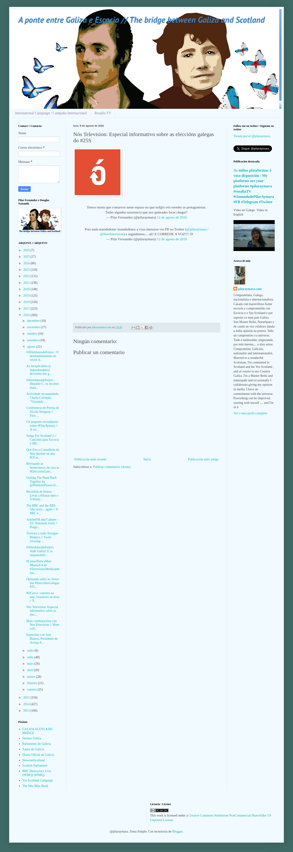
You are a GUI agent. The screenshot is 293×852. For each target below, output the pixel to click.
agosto (31, 346)
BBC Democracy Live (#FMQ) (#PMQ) (36, 773)
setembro (33, 340)
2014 (27, 704)
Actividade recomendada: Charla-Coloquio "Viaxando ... (42, 397)
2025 (27, 256)
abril (30, 670)
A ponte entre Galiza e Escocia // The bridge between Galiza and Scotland (141, 19)
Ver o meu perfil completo (250, 413)
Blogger (177, 831)
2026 (27, 250)
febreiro (32, 683)
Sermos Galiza (31, 738)
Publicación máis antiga (203, 459)
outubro (32, 333)
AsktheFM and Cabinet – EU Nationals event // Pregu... (42, 523)
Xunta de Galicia (33, 749)
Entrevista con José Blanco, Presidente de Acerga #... (42, 638)
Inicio (147, 459)
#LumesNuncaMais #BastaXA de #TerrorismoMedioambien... (43, 567)
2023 (27, 269)
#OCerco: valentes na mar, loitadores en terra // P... (42, 597)
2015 (27, 697)
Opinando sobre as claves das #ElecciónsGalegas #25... (42, 583)
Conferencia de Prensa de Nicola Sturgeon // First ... (42, 411)
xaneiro (32, 689)
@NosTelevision (112, 234)
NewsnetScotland (33, 760)
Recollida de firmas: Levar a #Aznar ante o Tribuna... (42, 495)
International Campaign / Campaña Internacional (51, 113)
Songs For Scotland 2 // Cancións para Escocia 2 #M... (42, 439)
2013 (27, 710)
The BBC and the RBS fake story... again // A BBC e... (42, 509)
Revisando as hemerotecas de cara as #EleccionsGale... (42, 467)
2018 (27, 302)
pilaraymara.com (250, 289)
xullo (30, 650)
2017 (27, 308)
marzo (31, 676)
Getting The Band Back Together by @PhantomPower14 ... (42, 481)
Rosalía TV (103, 113)
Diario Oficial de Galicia (38, 754)
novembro (34, 327)
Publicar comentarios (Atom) (111, 467)
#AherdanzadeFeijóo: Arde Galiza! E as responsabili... (40, 551)
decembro (34, 320)
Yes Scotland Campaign (37, 780)
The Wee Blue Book (35, 786)
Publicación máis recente (90, 459)
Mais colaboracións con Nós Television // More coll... (42, 625)
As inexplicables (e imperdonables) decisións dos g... (39, 370)
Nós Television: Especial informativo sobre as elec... (42, 611)
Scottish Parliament (34, 765)
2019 (27, 295)
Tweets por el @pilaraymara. (252, 136)
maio (30, 663)
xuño (30, 657)
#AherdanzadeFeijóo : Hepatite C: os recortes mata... (42, 384)
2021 (27, 282)
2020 (27, 289)
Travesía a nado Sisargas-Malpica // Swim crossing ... (42, 537)
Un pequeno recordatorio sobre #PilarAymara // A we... (42, 425)
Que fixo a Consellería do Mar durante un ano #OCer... (42, 453)
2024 (27, 263)
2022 (27, 276)
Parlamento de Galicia (36, 744)
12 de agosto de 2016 (172, 217)
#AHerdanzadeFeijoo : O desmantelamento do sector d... (42, 356)
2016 (27, 315)
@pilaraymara (196, 229)
